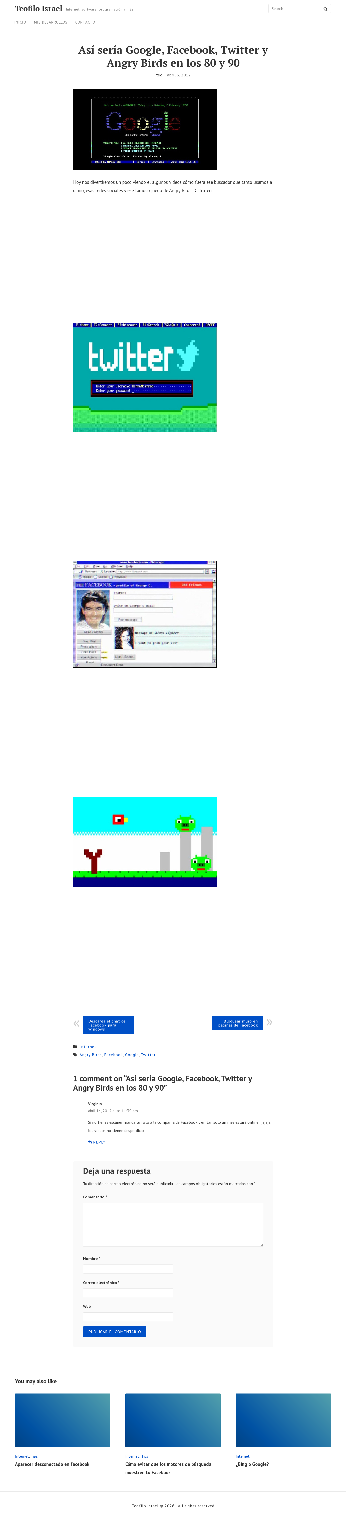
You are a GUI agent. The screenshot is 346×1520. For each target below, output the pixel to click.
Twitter (148, 1054)
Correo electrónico (101, 1282)
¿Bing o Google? (252, 1464)
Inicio (20, 22)
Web (87, 1306)
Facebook (113, 1054)
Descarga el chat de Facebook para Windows (107, 1025)
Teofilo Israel (38, 8)
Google (132, 1054)
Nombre (91, 1258)
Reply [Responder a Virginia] (97, 1142)
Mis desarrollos (51, 22)
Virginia (95, 1103)
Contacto (85, 22)
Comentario (95, 1196)
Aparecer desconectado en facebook (52, 1464)
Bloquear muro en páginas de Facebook (238, 1023)
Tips (34, 1456)
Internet (88, 1046)
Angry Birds (91, 1054)
